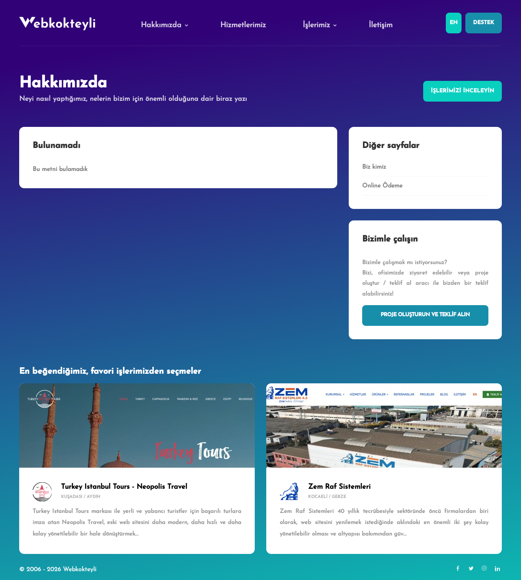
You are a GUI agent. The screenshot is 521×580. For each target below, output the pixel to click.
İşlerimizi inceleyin (462, 91)
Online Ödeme (382, 186)
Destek (483, 23)
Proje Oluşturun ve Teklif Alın (425, 315)
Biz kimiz (374, 167)
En (454, 23)
